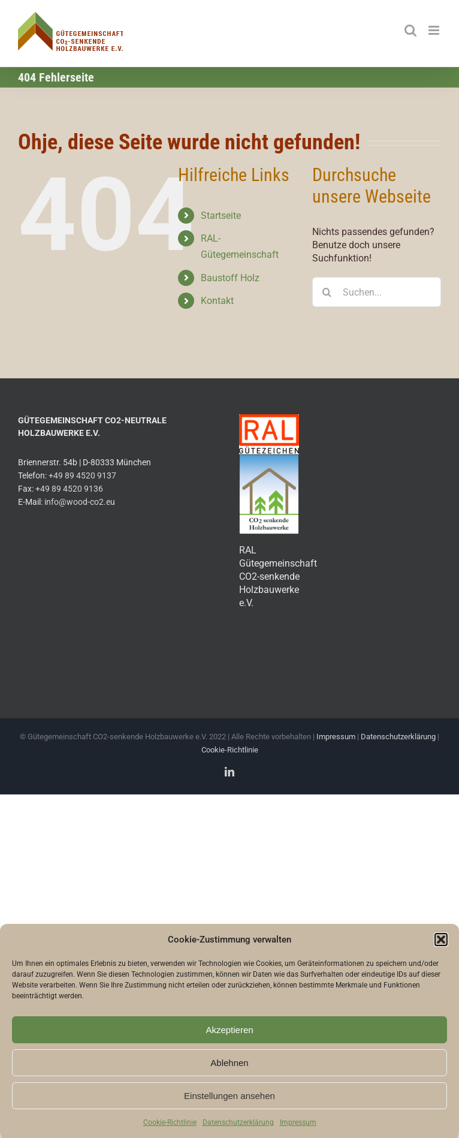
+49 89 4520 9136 (69, 489)
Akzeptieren (229, 1030)
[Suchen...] (376, 292)
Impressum (298, 1122)
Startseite (221, 215)
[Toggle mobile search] (410, 30)
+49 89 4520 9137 (82, 476)
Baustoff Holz (230, 278)
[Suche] (327, 292)
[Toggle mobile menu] (434, 30)
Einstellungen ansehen (229, 1096)
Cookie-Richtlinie (170, 1122)
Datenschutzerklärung (238, 1122)
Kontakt (217, 300)
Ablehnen (229, 1063)
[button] (441, 940)
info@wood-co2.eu (79, 502)
